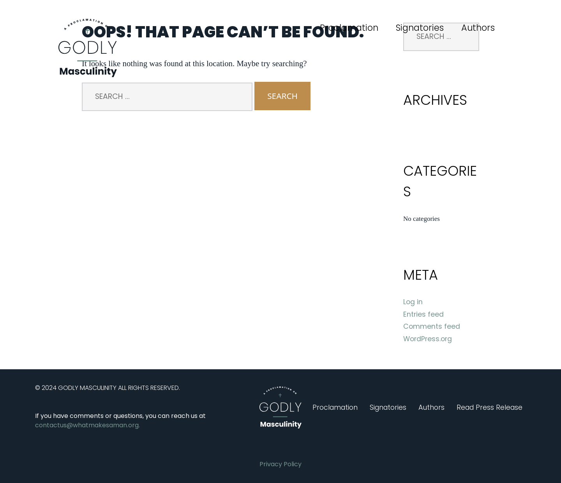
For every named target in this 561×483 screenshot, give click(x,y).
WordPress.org (427, 339)
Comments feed (431, 326)
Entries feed (423, 314)
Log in (413, 302)
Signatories (420, 27)
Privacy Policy (280, 464)
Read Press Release (489, 407)
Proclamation (349, 27)
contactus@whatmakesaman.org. (87, 425)
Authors (478, 27)
